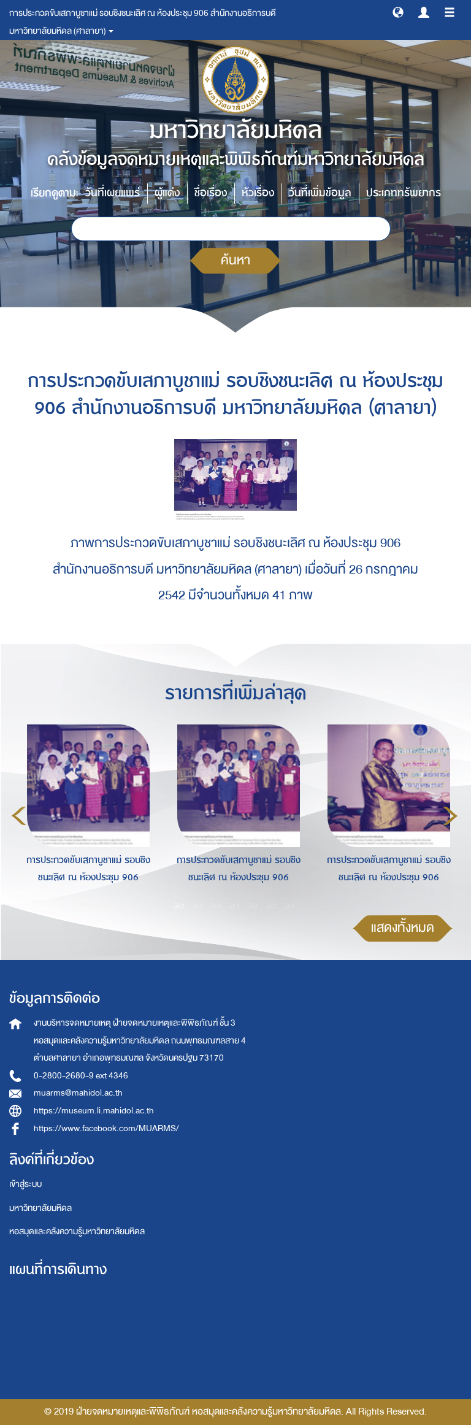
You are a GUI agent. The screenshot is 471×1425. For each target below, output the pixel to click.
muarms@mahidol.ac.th (78, 1092)
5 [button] (253, 905)
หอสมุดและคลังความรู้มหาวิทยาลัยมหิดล (77, 1231)
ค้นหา (235, 260)
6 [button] (272, 905)
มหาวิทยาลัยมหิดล (40, 1208)
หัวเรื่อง (258, 192)
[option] (85, 814)
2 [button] (198, 905)
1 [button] (180, 905)
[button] (398, 11)
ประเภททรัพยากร (403, 192)
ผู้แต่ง (167, 192)
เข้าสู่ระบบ (25, 1184)
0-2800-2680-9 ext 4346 (81, 1075)
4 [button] (235, 905)
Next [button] (450, 816)
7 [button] (290, 905)
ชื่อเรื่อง (210, 192)
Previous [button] (19, 816)
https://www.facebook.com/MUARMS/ (106, 1128)
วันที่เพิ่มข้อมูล (320, 192)
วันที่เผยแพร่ (112, 192)
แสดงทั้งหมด (402, 927)
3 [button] (216, 905)
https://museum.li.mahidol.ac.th (94, 1110)
